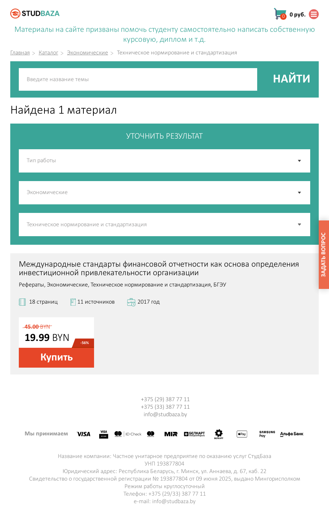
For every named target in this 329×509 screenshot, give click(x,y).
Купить (56, 357)
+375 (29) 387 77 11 (165, 399)
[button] (300, 224)
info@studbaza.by (165, 414)
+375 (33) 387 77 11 (165, 407)
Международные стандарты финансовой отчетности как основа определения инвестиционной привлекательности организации (159, 268)
